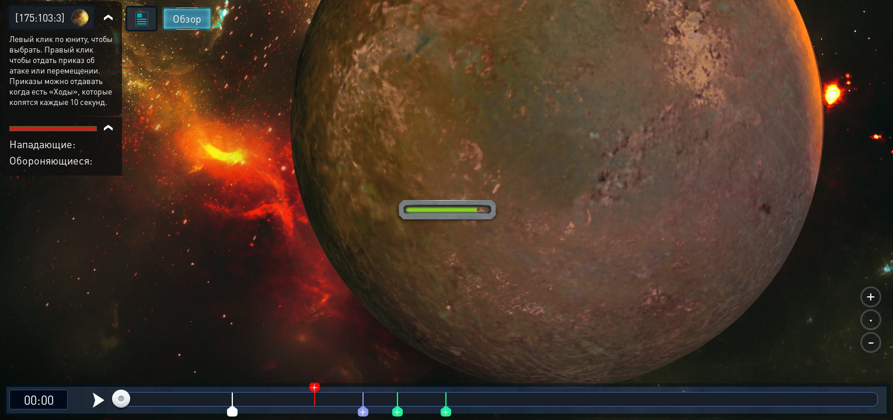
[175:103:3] (40, 17)
